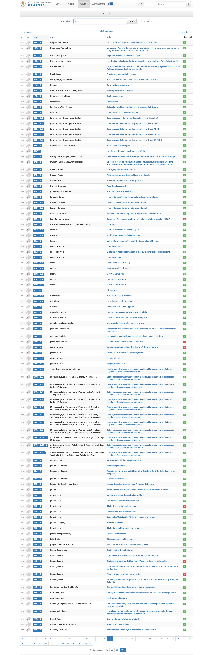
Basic (189, 652)
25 (155, 634)
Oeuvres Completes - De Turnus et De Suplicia (127, 315)
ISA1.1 (37, 239)
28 (173, 634)
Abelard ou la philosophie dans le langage (125, 524)
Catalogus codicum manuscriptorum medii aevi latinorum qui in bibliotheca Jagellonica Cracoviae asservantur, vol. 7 (140, 412)
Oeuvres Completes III (116, 282)
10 (70, 634)
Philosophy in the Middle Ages (120, 90)
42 (80, 639)
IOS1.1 (37, 217)
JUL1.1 (37, 535)
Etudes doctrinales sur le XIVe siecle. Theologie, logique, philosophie (137, 557)
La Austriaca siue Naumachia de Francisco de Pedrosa (130, 481)
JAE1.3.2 (38, 360)
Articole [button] (71, 3)
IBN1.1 (37, 106)
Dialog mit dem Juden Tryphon (120, 304)
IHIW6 (37, 150)
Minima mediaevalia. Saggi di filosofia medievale (128, 174)
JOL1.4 (37, 502)
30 (184, 634)
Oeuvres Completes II (116, 277)
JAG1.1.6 (38, 404)
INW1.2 (37, 185)
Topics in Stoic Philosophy (118, 144)
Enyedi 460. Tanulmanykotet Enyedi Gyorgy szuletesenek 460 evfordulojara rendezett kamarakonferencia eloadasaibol (140, 608)
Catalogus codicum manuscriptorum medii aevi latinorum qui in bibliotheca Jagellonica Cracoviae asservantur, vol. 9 (140, 428)
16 (104, 634)
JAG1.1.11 (39, 449)
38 (57, 639)
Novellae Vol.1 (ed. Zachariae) (120, 293)
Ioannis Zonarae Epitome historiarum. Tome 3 (127, 201)
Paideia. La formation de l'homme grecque (125, 350)
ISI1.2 (37, 250)
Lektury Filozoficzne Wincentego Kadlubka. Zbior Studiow (132, 551)
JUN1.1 (37, 541)
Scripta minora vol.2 (116, 360)
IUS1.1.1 (38, 293)
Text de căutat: (66, 21)
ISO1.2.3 (38, 282)
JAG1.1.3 (38, 381)
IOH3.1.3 (38, 201)
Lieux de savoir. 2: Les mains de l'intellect (125, 339)
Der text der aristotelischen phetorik (123, 614)
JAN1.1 (37, 457)
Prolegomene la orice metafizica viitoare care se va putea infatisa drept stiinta (141, 588)
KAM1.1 (37, 583)
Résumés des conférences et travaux (123, 497)
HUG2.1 (37, 48)
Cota (36, 37)
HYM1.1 (37, 90)
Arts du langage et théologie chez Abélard (125, 492)
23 (144, 634)
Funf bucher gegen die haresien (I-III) (123, 228)
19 (121, 634)
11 (76, 634)
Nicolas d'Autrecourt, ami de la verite (123, 570)
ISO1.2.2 (38, 277)
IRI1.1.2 (38, 233)
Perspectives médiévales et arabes (122, 508)
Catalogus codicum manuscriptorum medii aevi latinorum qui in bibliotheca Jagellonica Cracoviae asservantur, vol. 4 (140, 390)
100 (122, 645)
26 (161, 634)
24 (150, 634)
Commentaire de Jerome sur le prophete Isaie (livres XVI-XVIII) (134, 139)
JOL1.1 (37, 486)
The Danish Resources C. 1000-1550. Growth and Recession (132, 79)
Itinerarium (112, 288)
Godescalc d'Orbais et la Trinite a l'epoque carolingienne (132, 513)
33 (29, 639)
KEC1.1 (37, 620)
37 (51, 639)
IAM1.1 (37, 101)
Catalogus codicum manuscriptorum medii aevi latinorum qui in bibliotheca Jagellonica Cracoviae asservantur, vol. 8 (140, 420)
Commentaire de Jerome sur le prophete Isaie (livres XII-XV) (133, 133)
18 (115, 634)
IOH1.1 (37, 190)
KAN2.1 (37, 599)
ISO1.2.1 (38, 271)
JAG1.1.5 (38, 396)
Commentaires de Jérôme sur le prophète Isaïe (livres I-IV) (132, 117)
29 (178, 634)
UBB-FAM (67, 652)
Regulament (164, 652)
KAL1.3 (37, 562)
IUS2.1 (37, 304)
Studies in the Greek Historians (120, 546)
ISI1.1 (37, 244)
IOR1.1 (37, 212)
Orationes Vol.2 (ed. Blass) (118, 266)
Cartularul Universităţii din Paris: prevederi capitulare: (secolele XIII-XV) (138, 217)
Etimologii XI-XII (114, 244)
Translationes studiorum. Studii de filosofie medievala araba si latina (137, 486)
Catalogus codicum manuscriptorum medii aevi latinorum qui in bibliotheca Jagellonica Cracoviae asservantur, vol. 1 (140, 367)
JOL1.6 (37, 513)
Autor (52, 37)
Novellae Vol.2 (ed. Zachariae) (120, 299)
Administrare (98, 3)
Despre (182, 652)
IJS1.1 (37, 155)
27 (167, 634)
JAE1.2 (37, 350)
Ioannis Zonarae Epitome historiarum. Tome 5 (127, 206)
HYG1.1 (37, 84)
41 (74, 639)
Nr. (22, 37)
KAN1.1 (37, 588)
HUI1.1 (37, 55)
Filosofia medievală (115, 475)
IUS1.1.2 (38, 299)
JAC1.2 (37, 333)
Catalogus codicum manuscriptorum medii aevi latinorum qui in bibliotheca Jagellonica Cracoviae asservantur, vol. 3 (140, 382)
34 (34, 639)
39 (63, 639)
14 (93, 634)
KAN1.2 (37, 594)
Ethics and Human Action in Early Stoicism (125, 179)
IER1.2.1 (38, 117)
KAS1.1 (37, 614)
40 (68, 639)
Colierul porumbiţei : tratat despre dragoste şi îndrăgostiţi (132, 106)
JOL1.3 (37, 497)
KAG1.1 (37, 546)
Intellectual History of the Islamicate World (126, 150)
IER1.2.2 (38, 123)
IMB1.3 (37, 174)
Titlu (109, 37)
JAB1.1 (37, 320)
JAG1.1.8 (38, 419)
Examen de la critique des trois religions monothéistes (131, 583)
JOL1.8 (37, 524)
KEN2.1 (37, 625)
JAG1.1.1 (38, 366)
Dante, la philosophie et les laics (121, 168)
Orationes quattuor (115, 95)
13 (87, 634)
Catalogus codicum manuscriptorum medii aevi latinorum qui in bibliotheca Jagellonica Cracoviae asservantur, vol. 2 (140, 375)
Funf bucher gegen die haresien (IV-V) (123, 233)
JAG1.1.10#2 (40, 442)
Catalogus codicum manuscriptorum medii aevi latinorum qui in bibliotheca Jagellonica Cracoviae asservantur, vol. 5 (140, 397)
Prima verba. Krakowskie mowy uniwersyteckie (128, 541)
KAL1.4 (37, 570)
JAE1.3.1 (38, 355)
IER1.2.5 (38, 139)
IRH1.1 (37, 222)
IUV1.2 (37, 315)
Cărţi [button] (58, 3)
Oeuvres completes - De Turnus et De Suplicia (127, 310)
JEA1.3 (37, 475)
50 (117, 645)
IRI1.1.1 (38, 228)
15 (98, 634)
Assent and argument (116, 185)
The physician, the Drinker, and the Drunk (125, 320)
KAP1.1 (37, 607)
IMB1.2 (37, 168)
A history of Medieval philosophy (121, 74)
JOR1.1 (37, 530)
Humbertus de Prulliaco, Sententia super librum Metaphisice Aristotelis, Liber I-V (142, 61)
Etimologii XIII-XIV (115, 255)
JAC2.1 (37, 339)
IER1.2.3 (38, 128)
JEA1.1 (37, 462)
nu (184, 217)
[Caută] (188, 3)
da (184, 43)
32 (23, 639)
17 (110, 634)
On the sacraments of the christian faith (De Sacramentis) (132, 42)
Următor (186, 32)
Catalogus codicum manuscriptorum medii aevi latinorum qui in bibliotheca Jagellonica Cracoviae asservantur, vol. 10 (140, 435)
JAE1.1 (37, 344)
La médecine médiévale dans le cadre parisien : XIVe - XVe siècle (135, 333)
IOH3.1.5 (38, 206)
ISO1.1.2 (38, 266)
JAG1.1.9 (38, 427)
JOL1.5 (37, 508)
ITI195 (37, 288)
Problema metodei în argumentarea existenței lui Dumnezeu (134, 212)
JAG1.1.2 (38, 373)
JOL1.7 (37, 519)
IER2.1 (37, 144)
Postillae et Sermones (116, 530)
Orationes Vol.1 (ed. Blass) (118, 261)
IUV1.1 (37, 310)
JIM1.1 (37, 481)
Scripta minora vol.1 (116, 355)
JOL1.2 (37, 492)
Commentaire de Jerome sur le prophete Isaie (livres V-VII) (132, 123)
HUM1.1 (37, 61)
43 (86, 639)
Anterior (26, 32)
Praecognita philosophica (118, 620)
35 (40, 639)
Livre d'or (111, 222)
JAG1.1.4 (38, 389)
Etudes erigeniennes (116, 462)
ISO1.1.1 (38, 261)
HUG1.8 (37, 42)
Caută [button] (84, 3)
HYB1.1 (37, 79)
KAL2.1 (37, 575)
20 (127, 634)
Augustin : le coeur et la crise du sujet (123, 55)
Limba (141, 4)
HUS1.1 (37, 74)
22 (138, 634)
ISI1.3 (37, 255)
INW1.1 (37, 179)
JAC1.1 (37, 326)
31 (190, 634)
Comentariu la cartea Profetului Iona (123, 112)
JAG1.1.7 (38, 411)
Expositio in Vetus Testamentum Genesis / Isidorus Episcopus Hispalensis (139, 250)
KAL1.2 (37, 557)
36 (46, 639)
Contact (174, 652)
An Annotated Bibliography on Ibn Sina (124, 457)
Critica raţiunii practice (117, 594)
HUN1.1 (37, 66)
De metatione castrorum (118, 84)
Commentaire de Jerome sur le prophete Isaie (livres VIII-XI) (133, 128)
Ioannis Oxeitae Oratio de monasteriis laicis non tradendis (133, 195)
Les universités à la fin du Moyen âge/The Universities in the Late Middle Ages (141, 155)
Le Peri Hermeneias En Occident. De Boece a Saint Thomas (132, 239)
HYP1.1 (37, 95)
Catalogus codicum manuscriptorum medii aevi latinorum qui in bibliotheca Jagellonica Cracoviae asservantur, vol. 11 (140, 450)
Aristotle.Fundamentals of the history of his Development (132, 344)
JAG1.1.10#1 (40, 434)
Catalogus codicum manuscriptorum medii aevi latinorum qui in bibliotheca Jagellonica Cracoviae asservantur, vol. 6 (140, 405)
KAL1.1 (37, 551)
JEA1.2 (37, 468)
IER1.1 (37, 112)
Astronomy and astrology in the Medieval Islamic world (131, 625)
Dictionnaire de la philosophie (120, 535)
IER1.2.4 (38, 133)
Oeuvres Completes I (116, 271)
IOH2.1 (37, 195)
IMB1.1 (37, 161)
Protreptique (112, 101)
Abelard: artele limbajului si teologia (123, 502)
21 (133, 634)
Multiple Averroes (115, 519)
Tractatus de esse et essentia (120, 190)
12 (81, 634)
